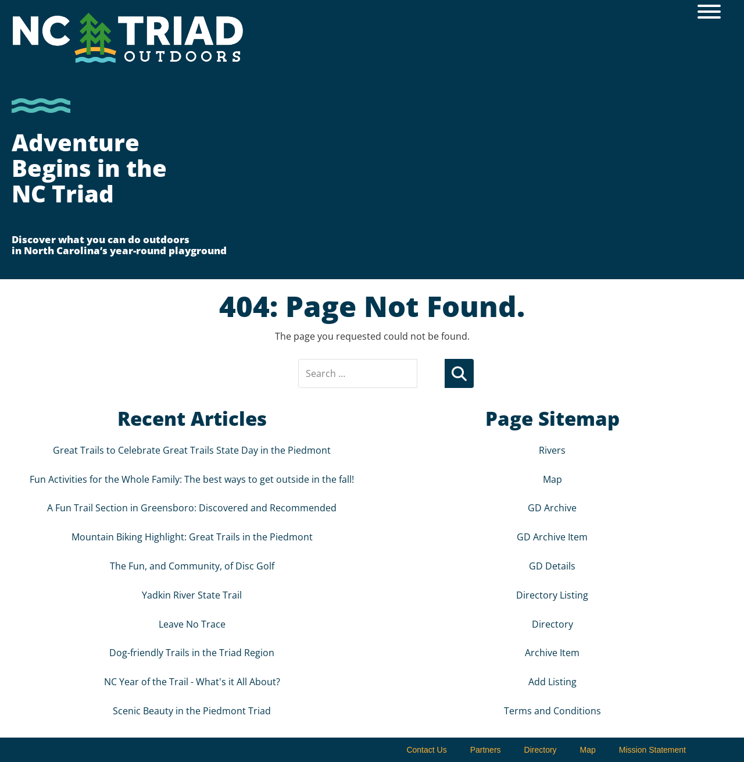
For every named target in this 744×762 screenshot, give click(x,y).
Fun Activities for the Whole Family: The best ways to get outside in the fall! (192, 479)
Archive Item (552, 652)
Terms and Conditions (552, 710)
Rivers (552, 450)
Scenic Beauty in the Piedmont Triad (192, 710)
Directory (552, 624)
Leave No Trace (192, 624)
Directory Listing (552, 595)
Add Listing (552, 681)
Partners (485, 749)
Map (552, 479)
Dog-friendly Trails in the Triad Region (191, 652)
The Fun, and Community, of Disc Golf (192, 566)
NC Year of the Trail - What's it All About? (192, 681)
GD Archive (552, 507)
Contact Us (426, 749)
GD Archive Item (552, 536)
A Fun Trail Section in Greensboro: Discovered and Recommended (192, 507)
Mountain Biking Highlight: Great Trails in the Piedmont (192, 536)
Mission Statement (652, 749)
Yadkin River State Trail (192, 595)
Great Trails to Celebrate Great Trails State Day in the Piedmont (192, 450)
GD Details (552, 566)
